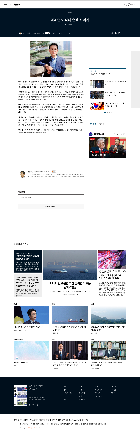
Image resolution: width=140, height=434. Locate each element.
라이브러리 (98, 393)
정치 (65, 387)
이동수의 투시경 (97, 73)
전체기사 (82, 399)
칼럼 (65, 399)
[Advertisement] (46, 148)
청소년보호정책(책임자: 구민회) (78, 420)
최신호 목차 (98, 390)
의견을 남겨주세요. (26, 197)
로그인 (133, 4)
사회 (65, 390)
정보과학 (82, 393)
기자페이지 (98, 396)
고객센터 (48, 420)
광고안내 (113, 393)
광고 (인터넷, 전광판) (32, 420)
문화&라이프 (68, 393)
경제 (80, 387)
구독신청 (113, 390)
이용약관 (54, 420)
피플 (80, 396)
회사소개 (22, 420)
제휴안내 (42, 420)
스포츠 (66, 396)
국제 (80, 390)
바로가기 (118, 134)
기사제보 (113, 387)
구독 (48, 33)
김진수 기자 (32, 171)
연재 (96, 387)
